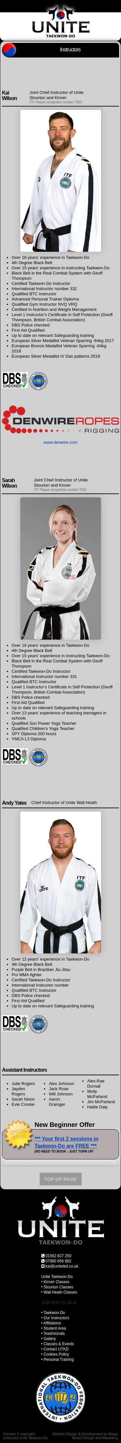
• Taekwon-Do (53, 1312)
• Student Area (53, 1328)
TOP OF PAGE (60, 1179)
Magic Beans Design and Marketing (95, 1436)
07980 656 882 (58, 1261)
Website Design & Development (78, 1434)
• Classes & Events (57, 1344)
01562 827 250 (58, 1256)
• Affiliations (51, 1323)
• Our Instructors (55, 1318)
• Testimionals (53, 1333)
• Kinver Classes (55, 1282)
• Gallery (48, 1338)
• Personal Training (57, 1359)
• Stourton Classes (57, 1287)
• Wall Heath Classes (59, 1292)
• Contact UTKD (55, 1349)
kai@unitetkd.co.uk (61, 1266)
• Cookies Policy (55, 1354)
